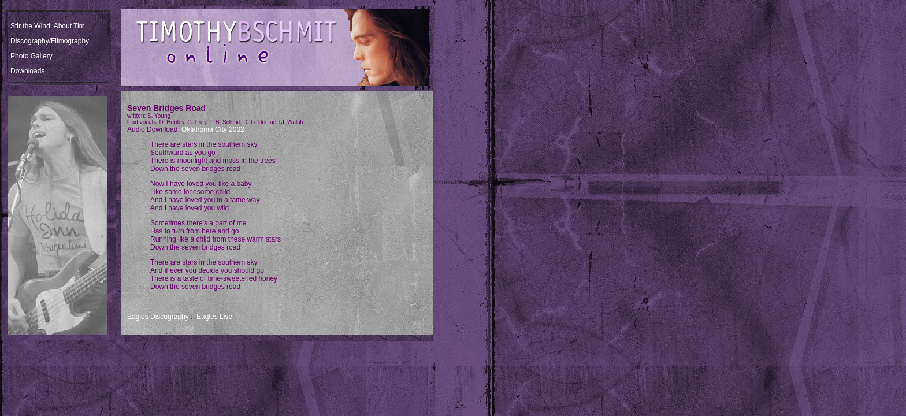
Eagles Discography (158, 317)
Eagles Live (214, 317)
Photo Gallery (31, 56)
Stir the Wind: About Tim (47, 26)
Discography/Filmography (49, 41)
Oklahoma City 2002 (212, 129)
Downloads (27, 71)
